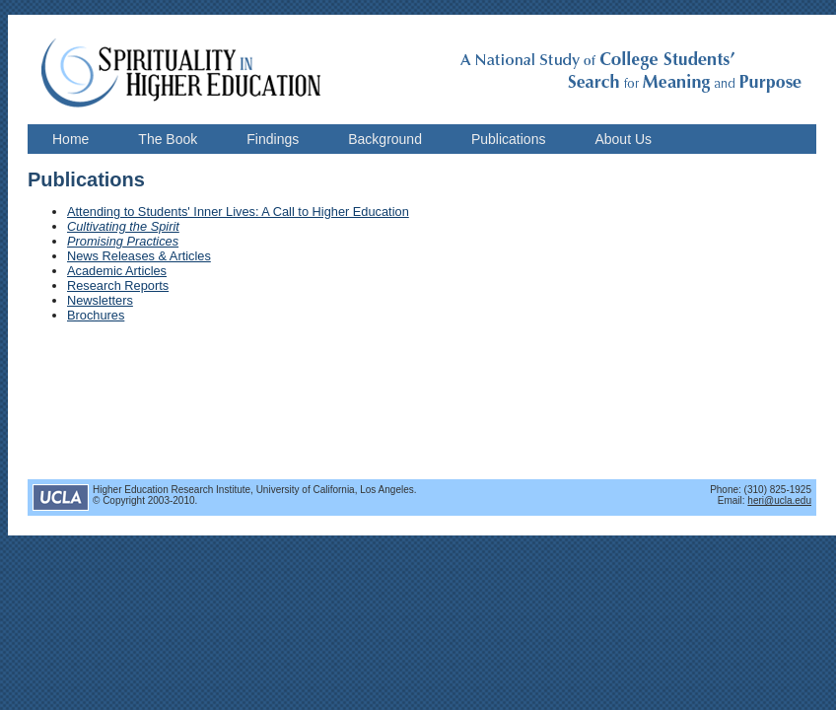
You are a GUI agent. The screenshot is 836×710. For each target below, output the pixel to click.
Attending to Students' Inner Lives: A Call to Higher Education (238, 211)
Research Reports (118, 285)
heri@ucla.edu (779, 500)
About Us (623, 139)
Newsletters (100, 300)
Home (70, 139)
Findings (272, 139)
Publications (508, 139)
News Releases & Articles (139, 255)
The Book (167, 139)
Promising (95, 241)
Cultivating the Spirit (123, 226)
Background (385, 139)
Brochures (95, 315)
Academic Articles (117, 270)
